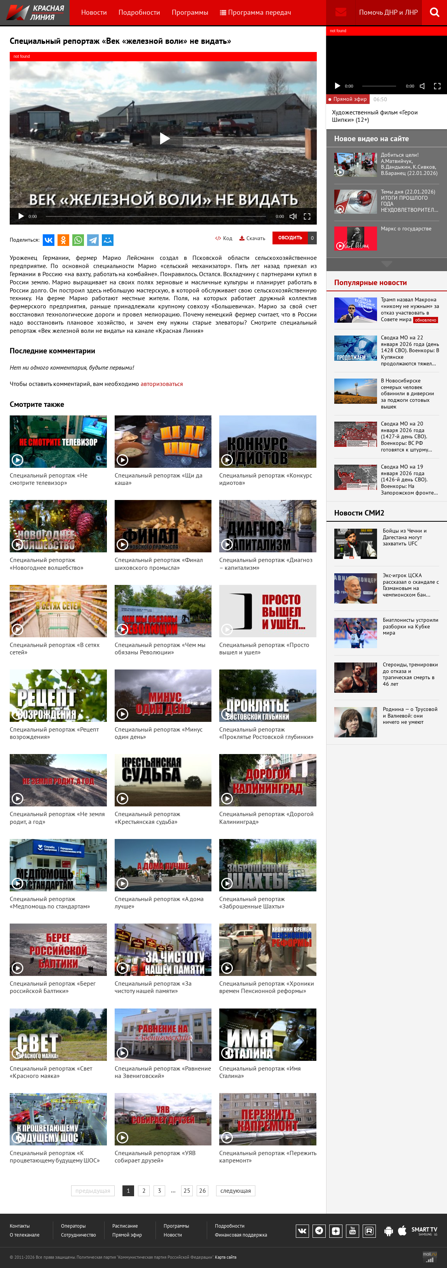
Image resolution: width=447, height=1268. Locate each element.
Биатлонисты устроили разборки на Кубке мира (410, 626)
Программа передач (255, 12)
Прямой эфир (127, 1234)
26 (202, 1190)
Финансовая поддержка (241, 1234)
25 (186, 1190)
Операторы (73, 1225)
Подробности (139, 12)
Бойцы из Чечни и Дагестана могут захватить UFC (405, 537)
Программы (190, 12)
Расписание (125, 1225)
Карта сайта (225, 1257)
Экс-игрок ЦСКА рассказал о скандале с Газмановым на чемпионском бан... (411, 585)
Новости (94, 12)
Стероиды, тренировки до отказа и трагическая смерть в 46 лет (410, 674)
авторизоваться (162, 383)
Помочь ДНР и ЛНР (388, 12)
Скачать (252, 238)
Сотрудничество (78, 1234)
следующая (235, 1190)
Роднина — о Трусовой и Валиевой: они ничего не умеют (410, 715)
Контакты (20, 1225)
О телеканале (25, 1234)
